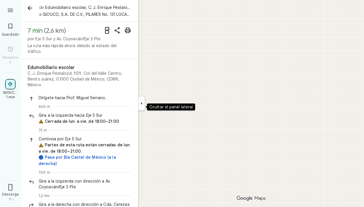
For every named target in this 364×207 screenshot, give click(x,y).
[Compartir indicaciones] (117, 30)
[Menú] (10, 10)
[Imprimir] (127, 30)
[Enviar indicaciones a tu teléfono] (107, 30)
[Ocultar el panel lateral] (141, 103)
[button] (85, 98)
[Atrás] (29, 8)
